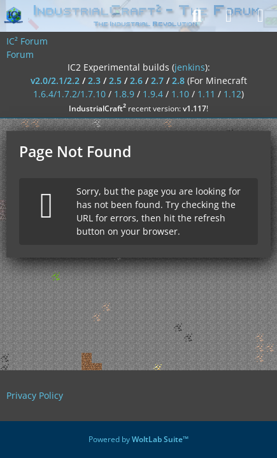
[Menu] (260, 16)
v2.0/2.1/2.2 (55, 80)
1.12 (232, 94)
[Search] (197, 16)
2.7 (157, 80)
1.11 (206, 94)
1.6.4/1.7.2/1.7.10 (69, 94)
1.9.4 (153, 94)
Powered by (138, 439)
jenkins (189, 67)
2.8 (178, 80)
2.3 (94, 80)
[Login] (228, 16)
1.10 (180, 94)
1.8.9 (124, 94)
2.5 (115, 80)
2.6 (136, 80)
